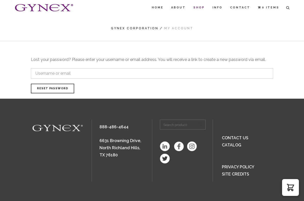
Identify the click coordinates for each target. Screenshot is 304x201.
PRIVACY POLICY (238, 167)
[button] (290, 187)
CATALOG (231, 145)
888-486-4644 (114, 126)
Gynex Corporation (134, 28)
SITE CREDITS (235, 174)
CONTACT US (235, 137)
